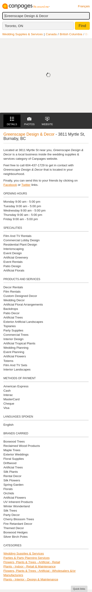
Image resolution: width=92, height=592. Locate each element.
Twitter (25, 185)
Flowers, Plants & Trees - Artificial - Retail (31, 562)
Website (47, 121)
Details (12, 121)
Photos (29, 121)
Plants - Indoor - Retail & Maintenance (29, 566)
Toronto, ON (14, 26)
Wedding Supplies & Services (22, 34)
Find (82, 26)
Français (84, 6)
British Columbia (71, 34)
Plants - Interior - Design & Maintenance (30, 579)
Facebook (10, 185)
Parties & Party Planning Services (26, 558)
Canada (51, 34)
